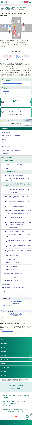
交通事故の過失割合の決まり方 (13, 262)
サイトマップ (20, 411)
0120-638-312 (16, 314)
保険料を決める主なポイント (9, 143)
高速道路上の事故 (10, 259)
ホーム (2, 7)
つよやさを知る (6, 367)
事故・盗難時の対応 (23, 7)
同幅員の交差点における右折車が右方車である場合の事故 (18, 251)
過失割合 (3, 8)
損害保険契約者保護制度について (19, 409)
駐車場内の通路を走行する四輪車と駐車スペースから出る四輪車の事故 (18, 202)
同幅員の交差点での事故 (12, 227)
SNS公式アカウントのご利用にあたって (9, 411)
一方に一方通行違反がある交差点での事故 (16, 206)
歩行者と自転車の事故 (11, 266)
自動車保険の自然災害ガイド (9, 284)
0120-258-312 (16, 301)
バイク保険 (5, 347)
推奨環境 (13, 401)
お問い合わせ (20, 385)
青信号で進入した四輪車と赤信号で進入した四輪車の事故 (18, 184)
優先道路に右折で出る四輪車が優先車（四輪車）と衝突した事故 (18, 179)
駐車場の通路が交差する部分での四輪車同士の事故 (18, 210)
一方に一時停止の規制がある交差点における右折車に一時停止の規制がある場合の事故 (18, 223)
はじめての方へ (5, 359)
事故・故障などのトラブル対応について (13, 273)
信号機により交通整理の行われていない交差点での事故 (18, 235)
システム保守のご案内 (21, 401)
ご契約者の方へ (6, 351)
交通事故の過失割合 (8, 161)
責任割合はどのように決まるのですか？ (12, 83)
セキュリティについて (6, 403)
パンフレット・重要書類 (7, 331)
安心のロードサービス (7, 318)
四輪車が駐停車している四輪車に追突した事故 (17, 175)
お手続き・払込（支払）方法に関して (11, 150)
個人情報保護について (15, 403)
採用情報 (4, 375)
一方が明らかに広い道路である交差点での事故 (17, 189)
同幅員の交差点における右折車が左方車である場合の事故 (18, 240)
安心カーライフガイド (7, 291)
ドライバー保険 (4, 395)
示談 (4, 93)
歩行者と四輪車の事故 (11, 269)
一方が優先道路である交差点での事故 (15, 231)
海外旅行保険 (19, 395)
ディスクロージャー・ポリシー (7, 405)
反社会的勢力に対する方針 (7, 409)
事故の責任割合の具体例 (12, 255)
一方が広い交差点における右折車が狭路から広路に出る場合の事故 (18, 246)
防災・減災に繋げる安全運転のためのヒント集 (13, 287)
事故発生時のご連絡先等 (7, 305)
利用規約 (8, 401)
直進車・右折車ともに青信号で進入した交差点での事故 (18, 218)
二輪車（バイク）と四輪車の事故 (14, 164)
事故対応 (4, 355)
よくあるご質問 (12, 385)
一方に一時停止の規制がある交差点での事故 (17, 213)
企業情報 (4, 371)
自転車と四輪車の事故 (11, 168)
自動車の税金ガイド (6, 153)
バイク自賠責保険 (5, 397)
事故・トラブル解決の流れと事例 (11, 277)
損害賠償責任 (6, 91)
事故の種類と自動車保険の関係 (11, 280)
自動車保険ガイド (16, 123)
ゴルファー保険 (26, 395)
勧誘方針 (3, 401)
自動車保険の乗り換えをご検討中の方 (11, 135)
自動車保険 (7, 7)
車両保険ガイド (5, 139)
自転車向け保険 (12, 395)
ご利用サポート (18, 388)
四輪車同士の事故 (9, 8)
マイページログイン (6, 363)
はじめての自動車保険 (7, 132)
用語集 (12, 388)
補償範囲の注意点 (6, 146)
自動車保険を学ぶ (14, 7)
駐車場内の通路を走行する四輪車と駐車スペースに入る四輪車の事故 (18, 197)
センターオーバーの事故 (12, 192)
